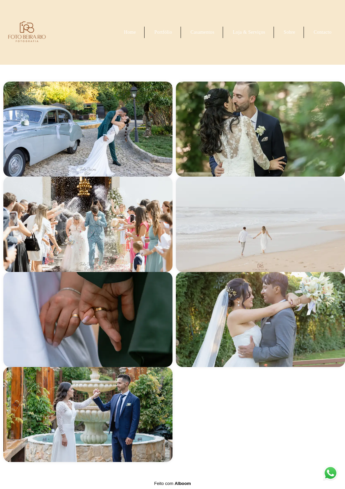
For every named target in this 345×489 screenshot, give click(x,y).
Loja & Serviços (249, 32)
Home (130, 32)
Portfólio (163, 32)
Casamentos (203, 32)
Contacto (323, 32)
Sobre (289, 32)
